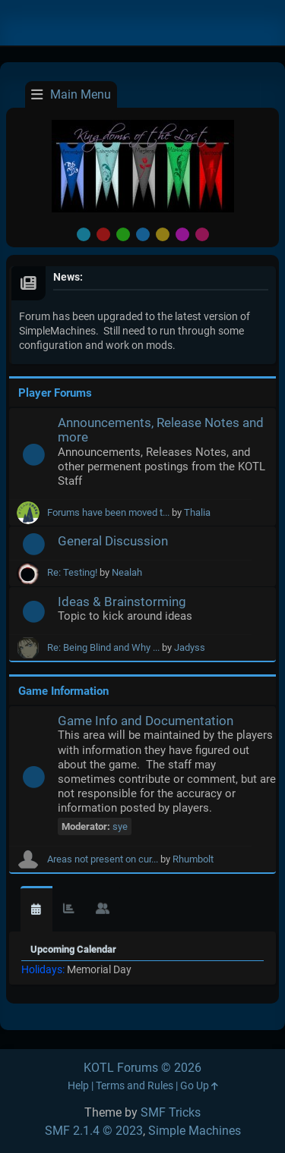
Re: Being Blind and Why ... (103, 647)
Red (103, 234)
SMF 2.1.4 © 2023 (94, 1130)
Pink (202, 234)
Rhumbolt (193, 859)
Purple (182, 234)
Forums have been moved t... (108, 512)
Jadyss (189, 647)
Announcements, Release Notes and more (161, 430)
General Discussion (113, 540)
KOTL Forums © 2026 (142, 1067)
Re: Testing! (72, 572)
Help (78, 1085)
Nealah (127, 572)
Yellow (162, 234)
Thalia (197, 512)
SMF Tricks (171, 1112)
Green (123, 234)
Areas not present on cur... (102, 859)
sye (120, 826)
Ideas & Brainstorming (122, 601)
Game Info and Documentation (145, 720)
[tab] (36, 909)
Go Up (199, 1085)
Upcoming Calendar (73, 949)
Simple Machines (194, 1130)
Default (83, 234)
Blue (143, 234)
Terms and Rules (134, 1085)
